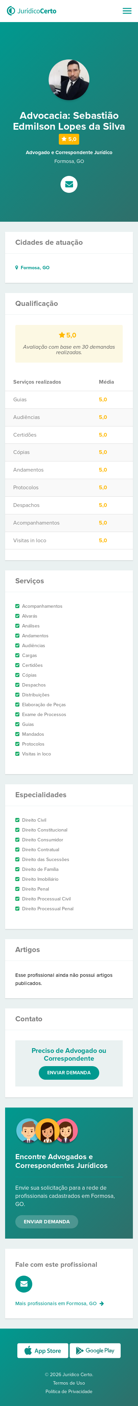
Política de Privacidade (69, 1391)
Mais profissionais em (59, 1303)
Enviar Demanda (47, 1222)
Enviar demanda (69, 1073)
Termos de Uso (69, 1383)
